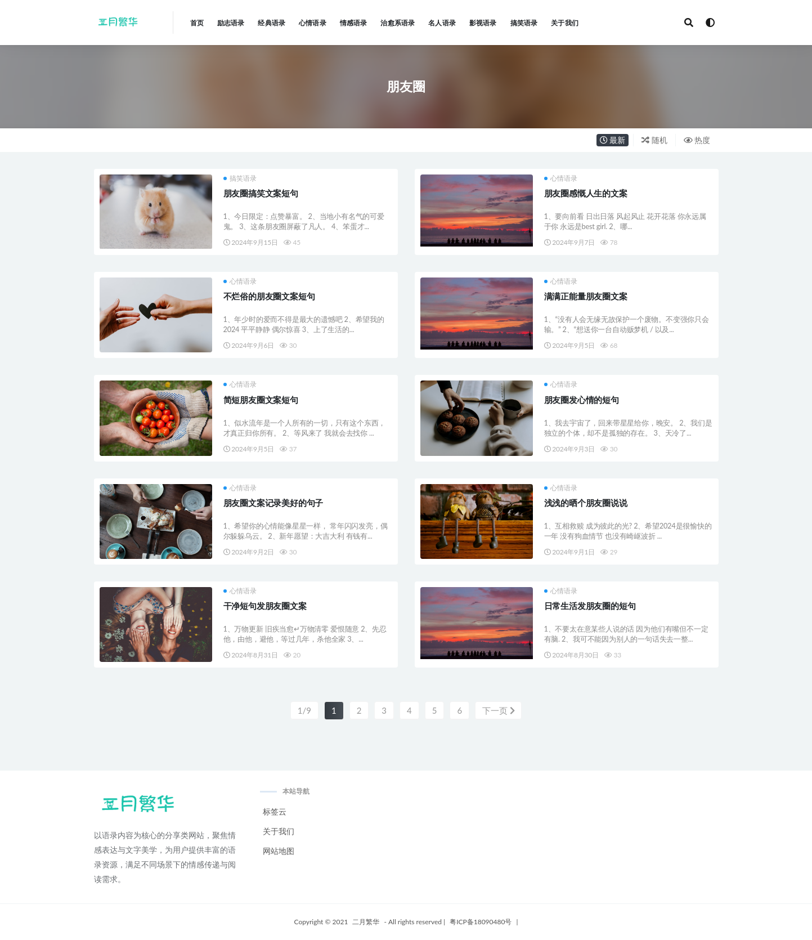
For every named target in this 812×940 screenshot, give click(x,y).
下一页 (498, 710)
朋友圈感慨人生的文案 (585, 193)
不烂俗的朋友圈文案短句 (269, 296)
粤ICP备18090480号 (481, 921)
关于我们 (278, 831)
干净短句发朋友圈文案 (265, 606)
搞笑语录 (240, 178)
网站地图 (278, 851)
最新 (613, 140)
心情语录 (560, 178)
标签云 (274, 811)
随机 (654, 140)
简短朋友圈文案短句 (260, 400)
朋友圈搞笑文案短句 (260, 193)
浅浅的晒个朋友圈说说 (585, 503)
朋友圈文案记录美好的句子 (273, 503)
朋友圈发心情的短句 (581, 400)
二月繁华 (365, 921)
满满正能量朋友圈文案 (585, 296)
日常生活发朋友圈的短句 (590, 606)
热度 (697, 140)
